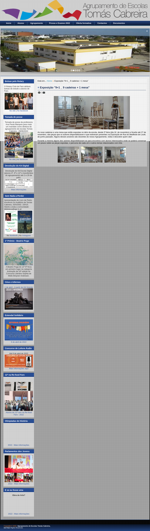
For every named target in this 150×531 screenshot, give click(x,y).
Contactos (102, 23)
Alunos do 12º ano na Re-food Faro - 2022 (19, 413)
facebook (14, 235)
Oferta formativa (83, 23)
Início (8, 23)
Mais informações (18, 189)
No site (12, 111)
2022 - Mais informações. (19, 445)
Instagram (26, 235)
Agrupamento (36, 23)
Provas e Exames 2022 (59, 23)
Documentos (119, 23)
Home (49, 81)
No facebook (22, 111)
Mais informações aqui (19, 362)
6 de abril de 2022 (19, 341)
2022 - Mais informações (18, 484)
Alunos (20, 23)
